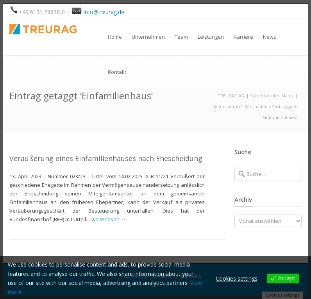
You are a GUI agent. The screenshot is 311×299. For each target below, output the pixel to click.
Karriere (243, 36)
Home (115, 36)
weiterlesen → (108, 219)
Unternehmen (148, 36)
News (269, 36)
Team (181, 36)
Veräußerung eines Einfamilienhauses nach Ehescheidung (105, 158)
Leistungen (211, 36)
